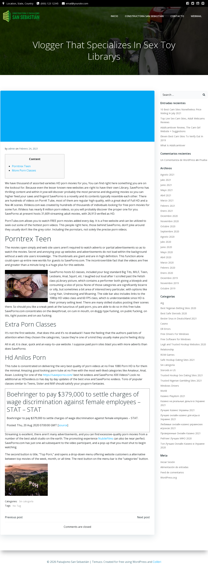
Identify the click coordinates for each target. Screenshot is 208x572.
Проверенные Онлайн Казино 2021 (180, 433)
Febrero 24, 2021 (28, 149)
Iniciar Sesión (167, 462)
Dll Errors (165, 329)
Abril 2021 (165, 195)
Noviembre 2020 (169, 221)
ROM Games (167, 355)
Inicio (115, 16)
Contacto (178, 16)
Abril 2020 (165, 257)
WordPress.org (168, 477)
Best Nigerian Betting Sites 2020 (178, 308)
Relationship (166, 349)
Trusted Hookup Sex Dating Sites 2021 (181, 375)
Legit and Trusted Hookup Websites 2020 (182, 344)
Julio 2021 (165, 180)
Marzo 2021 (166, 200)
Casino (163, 324)
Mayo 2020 (166, 252)
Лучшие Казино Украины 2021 (177, 410)
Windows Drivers (169, 386)
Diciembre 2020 (168, 216)
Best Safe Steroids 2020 (173, 313)
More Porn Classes (24, 171)
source (63, 426)
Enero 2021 (166, 211)
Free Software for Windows (175, 339)
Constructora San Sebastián (144, 16)
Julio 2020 (165, 242)
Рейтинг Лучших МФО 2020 (175, 438)
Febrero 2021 (167, 206)
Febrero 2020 (167, 268)
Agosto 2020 (167, 236)
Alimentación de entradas (174, 467)
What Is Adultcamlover (172, 145)
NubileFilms (105, 439)
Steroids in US (167, 370)
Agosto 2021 (167, 175)
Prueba (203, 160)
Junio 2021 (165, 185)
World (163, 391)
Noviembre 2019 (169, 283)
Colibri (157, 562)
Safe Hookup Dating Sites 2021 (177, 360)
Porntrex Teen (21, 167)
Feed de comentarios (171, 472)
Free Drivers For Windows (174, 334)
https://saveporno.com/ (58, 376)
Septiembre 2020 (169, 231)
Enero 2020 (166, 273)
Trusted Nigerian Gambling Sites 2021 (180, 380)
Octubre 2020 (167, 226)
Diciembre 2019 (168, 278)
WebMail (196, 16)
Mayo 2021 (166, 190)
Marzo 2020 (166, 262)
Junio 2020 (165, 247)
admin (11, 149)
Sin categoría (26, 502)
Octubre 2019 (167, 288)
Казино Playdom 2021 (172, 396)
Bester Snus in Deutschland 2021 (178, 318)
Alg (161, 303)
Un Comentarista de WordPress (177, 160)
